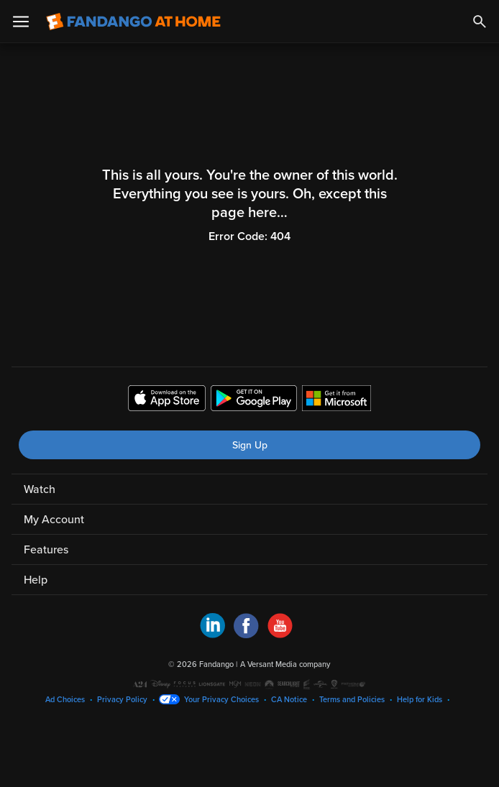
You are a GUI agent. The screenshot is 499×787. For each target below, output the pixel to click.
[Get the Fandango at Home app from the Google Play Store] (254, 400)
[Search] (479, 21)
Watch (39, 489)
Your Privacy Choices (221, 699)
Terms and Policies (352, 699)
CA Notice (289, 699)
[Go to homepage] (133, 21)
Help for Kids (419, 699)
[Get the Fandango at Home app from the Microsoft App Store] (336, 400)
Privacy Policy (122, 699)
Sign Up (249, 445)
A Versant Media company (285, 664)
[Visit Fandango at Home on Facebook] (246, 635)
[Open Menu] (21, 21)
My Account (54, 519)
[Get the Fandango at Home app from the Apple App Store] (166, 400)
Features (46, 550)
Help (35, 580)
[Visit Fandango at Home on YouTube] (280, 635)
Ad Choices (65, 699)
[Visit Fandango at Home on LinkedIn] (212, 635)
